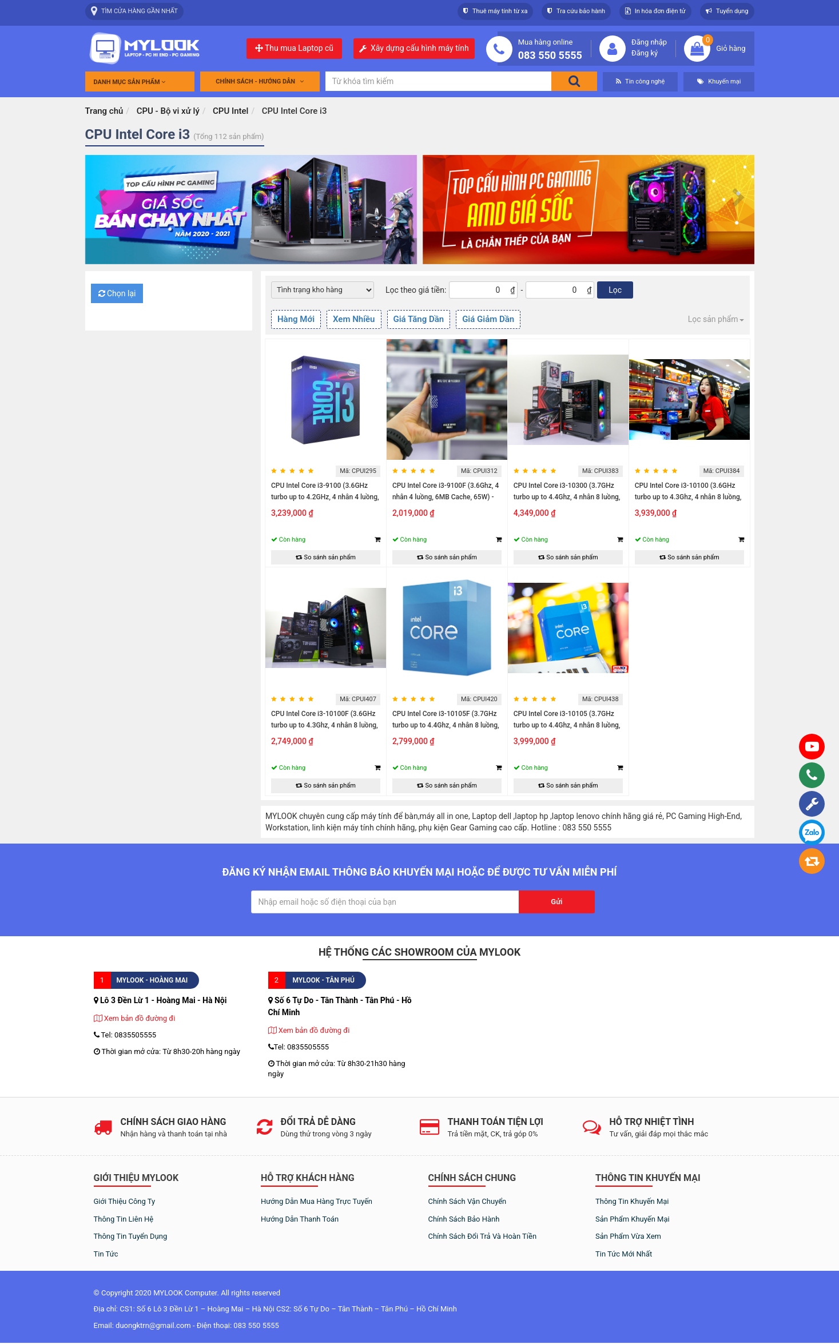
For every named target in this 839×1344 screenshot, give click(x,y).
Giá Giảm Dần (488, 319)
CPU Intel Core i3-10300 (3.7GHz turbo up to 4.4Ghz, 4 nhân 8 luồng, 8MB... (567, 497)
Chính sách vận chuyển (467, 1201)
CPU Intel (230, 111)
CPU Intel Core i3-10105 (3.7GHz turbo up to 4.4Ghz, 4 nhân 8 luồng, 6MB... (567, 725)
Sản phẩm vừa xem (628, 1236)
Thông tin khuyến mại (632, 1201)
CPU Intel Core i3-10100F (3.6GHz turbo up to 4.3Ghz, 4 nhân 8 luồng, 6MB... (324, 725)
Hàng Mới (296, 319)
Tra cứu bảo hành (576, 11)
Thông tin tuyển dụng (131, 1236)
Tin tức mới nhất (623, 1254)
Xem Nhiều (354, 319)
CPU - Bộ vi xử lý (168, 111)
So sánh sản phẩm (326, 557)
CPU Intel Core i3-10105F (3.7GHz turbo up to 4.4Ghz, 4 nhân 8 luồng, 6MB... (445, 725)
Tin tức (106, 1254)
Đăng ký (644, 53)
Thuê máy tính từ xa (495, 11)
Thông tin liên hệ (124, 1219)
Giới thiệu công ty (125, 1201)
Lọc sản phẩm (716, 319)
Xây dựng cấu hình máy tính (420, 48)
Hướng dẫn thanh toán (300, 1219)
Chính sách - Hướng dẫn (260, 81)
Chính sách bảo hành (464, 1219)
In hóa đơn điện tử (655, 11)
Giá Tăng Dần (418, 319)
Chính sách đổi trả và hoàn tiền (482, 1236)
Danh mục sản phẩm (130, 82)
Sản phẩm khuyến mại (632, 1219)
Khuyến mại (719, 81)
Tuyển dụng (727, 11)
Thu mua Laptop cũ (294, 48)
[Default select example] (322, 290)
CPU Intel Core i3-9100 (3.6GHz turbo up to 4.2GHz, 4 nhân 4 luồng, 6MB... (325, 497)
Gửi (556, 901)
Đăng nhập (649, 42)
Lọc (615, 290)
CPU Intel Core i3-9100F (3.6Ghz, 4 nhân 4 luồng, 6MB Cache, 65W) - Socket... (445, 497)
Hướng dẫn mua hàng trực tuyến (316, 1201)
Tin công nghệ (640, 81)
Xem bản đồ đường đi (135, 1018)
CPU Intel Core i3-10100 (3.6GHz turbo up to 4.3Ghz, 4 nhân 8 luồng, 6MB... (688, 497)
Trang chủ (104, 111)
